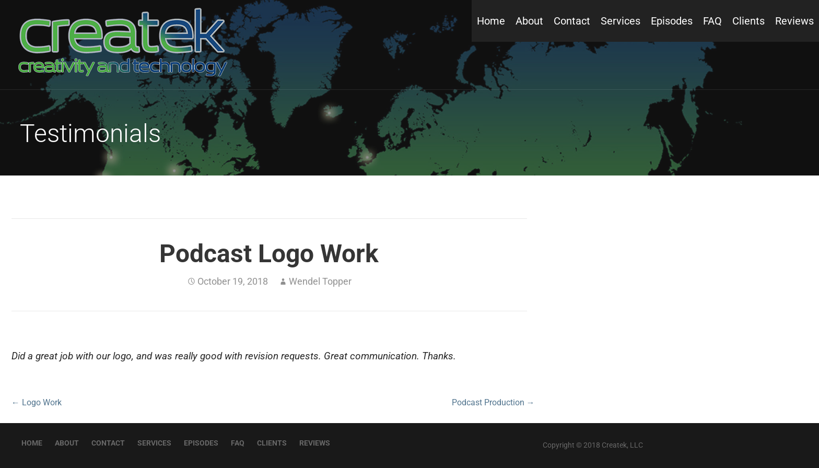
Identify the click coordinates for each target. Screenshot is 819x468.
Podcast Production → (493, 402)
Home (491, 21)
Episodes (672, 21)
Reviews (794, 21)
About (529, 21)
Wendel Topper (320, 281)
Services (620, 21)
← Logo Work (36, 402)
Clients (748, 21)
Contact (572, 21)
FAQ (712, 21)
